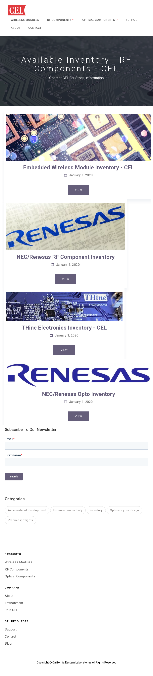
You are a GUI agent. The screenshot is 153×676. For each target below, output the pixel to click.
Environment (14, 603)
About (15, 27)
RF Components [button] (60, 19)
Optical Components (20, 576)
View (78, 189)
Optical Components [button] (100, 19)
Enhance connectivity (67, 510)
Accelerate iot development (27, 510)
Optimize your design (124, 510)
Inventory (96, 510)
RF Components (17, 569)
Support (132, 19)
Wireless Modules (25, 19)
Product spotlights (20, 520)
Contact (34, 27)
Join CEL (11, 610)
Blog (8, 643)
